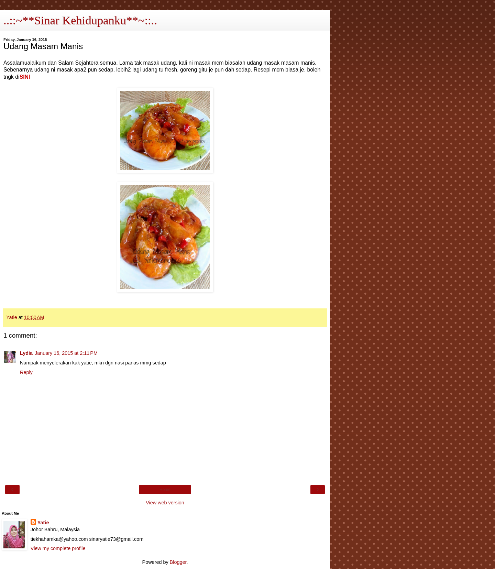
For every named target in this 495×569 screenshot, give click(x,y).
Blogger (178, 562)
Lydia (26, 353)
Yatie (43, 522)
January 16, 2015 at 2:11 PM (66, 353)
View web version (165, 502)
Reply (26, 372)
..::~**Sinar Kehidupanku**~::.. (80, 20)
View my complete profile (58, 548)
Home (165, 489)
